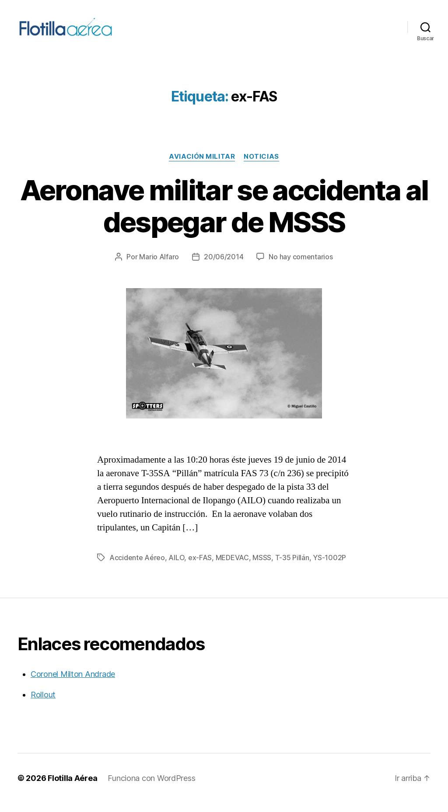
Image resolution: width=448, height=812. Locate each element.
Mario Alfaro (159, 265)
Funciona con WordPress (151, 787)
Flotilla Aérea (72, 787)
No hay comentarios (300, 265)
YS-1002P (329, 566)
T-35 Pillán (292, 566)
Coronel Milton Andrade (73, 683)
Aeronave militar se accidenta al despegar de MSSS (224, 215)
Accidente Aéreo (137, 566)
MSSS (261, 566)
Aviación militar (202, 166)
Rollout (43, 703)
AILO (176, 566)
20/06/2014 (223, 265)
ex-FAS (200, 566)
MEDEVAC (232, 566)
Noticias (261, 166)
